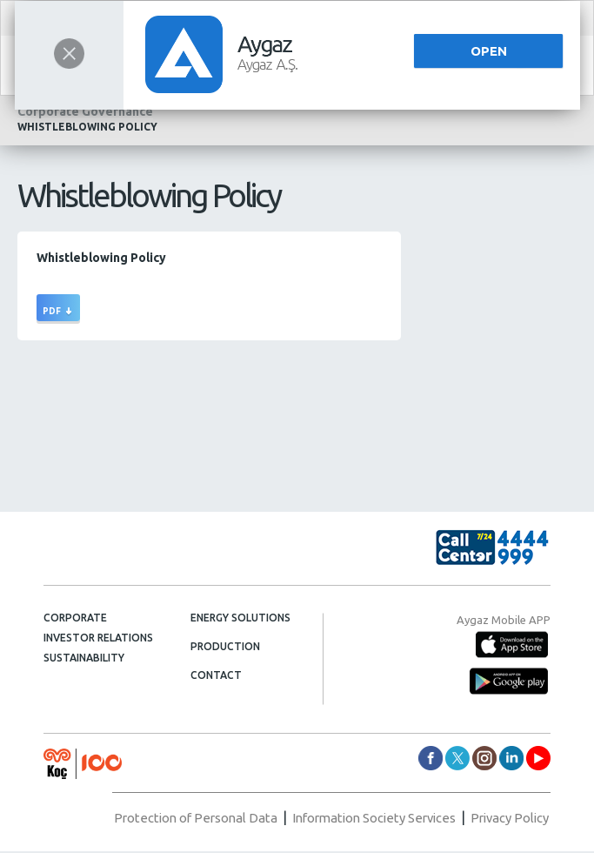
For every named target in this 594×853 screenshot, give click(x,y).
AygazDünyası (538, 758)
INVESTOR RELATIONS (98, 637)
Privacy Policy (506, 820)
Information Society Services (358, 820)
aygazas (430, 758)
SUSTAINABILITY (83, 657)
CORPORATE (75, 617)
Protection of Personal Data (165, 820)
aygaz (484, 758)
